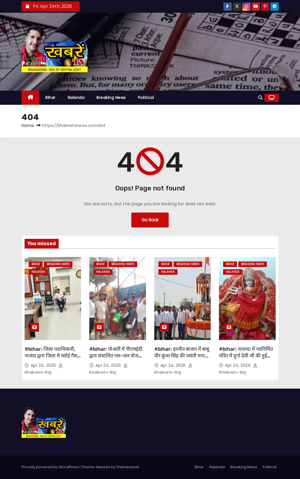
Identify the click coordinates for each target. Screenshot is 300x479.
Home (28, 125)
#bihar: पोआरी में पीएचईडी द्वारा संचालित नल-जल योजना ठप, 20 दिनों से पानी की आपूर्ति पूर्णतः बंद (115, 359)
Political (146, 97)
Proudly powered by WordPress (51, 467)
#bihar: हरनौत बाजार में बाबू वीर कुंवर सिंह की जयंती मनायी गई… (181, 355)
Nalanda (76, 97)
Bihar (50, 97)
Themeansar (127, 467)
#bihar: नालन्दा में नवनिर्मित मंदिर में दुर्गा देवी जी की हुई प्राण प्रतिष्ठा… (246, 355)
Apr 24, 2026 (44, 365)
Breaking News (111, 97)
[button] (260, 98)
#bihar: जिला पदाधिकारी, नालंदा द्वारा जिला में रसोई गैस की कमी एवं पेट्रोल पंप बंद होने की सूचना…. (51, 359)
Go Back (150, 220)
